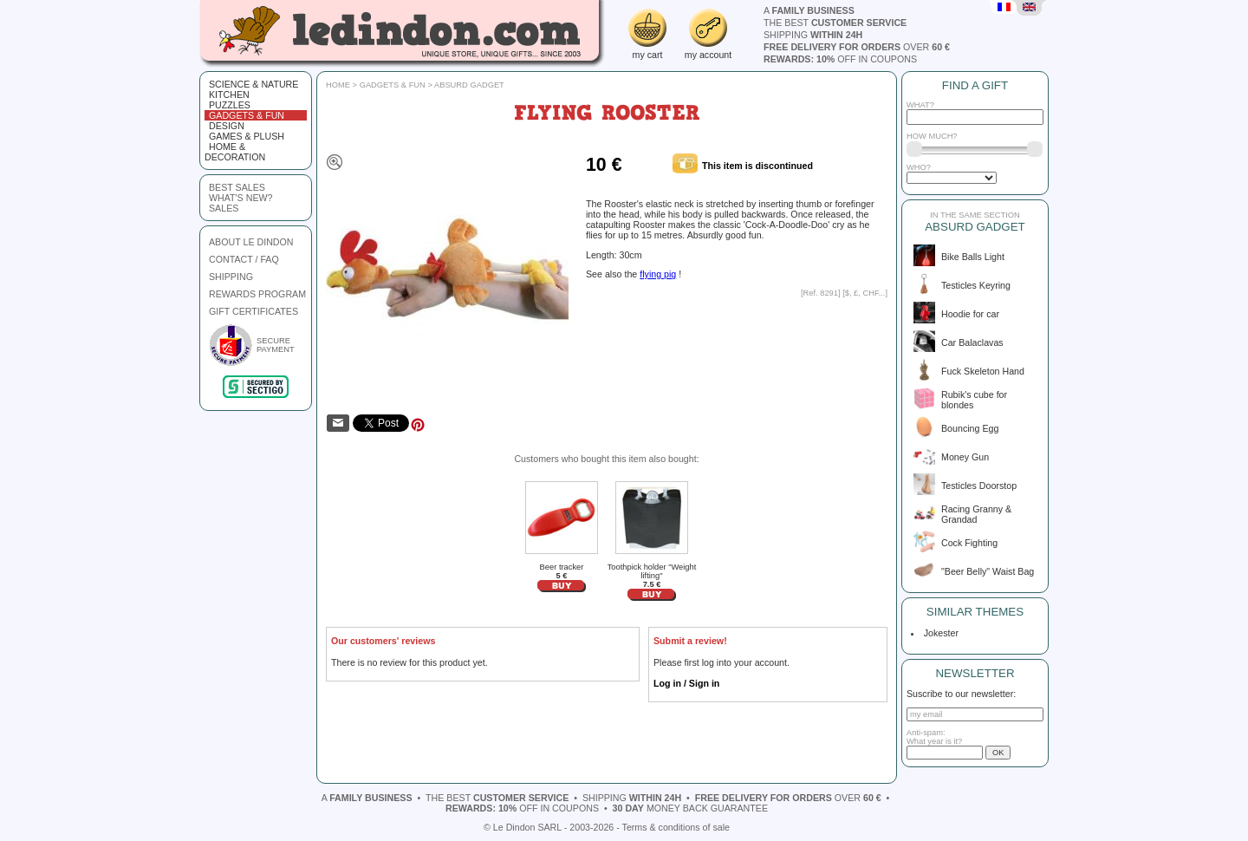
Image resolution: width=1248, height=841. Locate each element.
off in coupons (840, 59)
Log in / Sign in (686, 683)
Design (226, 126)
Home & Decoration (235, 151)
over (857, 47)
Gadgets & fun (246, 115)
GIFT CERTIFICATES (253, 311)
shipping (813, 34)
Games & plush (246, 136)
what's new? (240, 197)
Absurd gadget (469, 85)
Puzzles (229, 105)
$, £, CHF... (865, 293)
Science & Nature (253, 84)
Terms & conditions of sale (676, 827)
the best (835, 22)
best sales (237, 187)
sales (223, 208)
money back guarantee (690, 808)
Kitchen (229, 94)
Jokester (938, 633)
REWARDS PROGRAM (257, 294)
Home (338, 85)
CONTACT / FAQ (244, 259)
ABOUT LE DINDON (251, 242)
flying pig (658, 274)
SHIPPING (231, 276)
